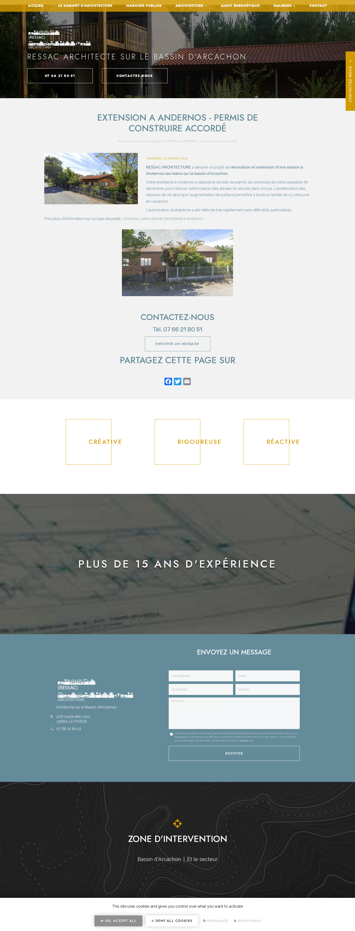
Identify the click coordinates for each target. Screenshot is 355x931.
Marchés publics (143, 5)
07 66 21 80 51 (60, 75)
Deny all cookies (171, 920)
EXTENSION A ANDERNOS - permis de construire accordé (200, 141)
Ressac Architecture (131, 141)
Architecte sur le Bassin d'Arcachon (83, 707)
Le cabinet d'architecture (85, 5)
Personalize (215, 921)
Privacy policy (247, 921)
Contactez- (134, 75)
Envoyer (234, 753)
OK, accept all (118, 920)
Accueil (36, 5)
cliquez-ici (246, 740)
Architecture (191, 5)
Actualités (154, 141)
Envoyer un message (177, 343)
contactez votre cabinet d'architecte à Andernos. (163, 218)
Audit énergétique (240, 5)
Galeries (284, 5)
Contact (318, 5)
